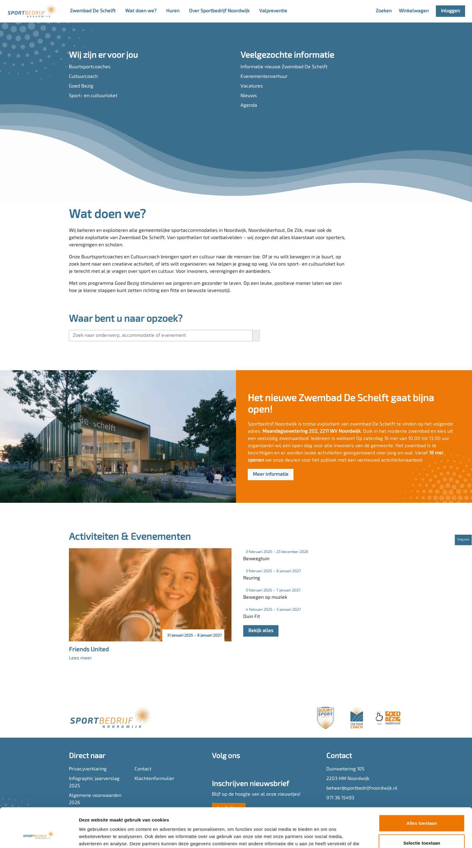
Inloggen (450, 11)
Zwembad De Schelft (93, 11)
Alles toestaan (421, 788)
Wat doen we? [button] (141, 11)
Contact (143, 769)
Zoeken (384, 11)
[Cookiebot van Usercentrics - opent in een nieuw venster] (39, 836)
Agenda (249, 105)
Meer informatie (270, 474)
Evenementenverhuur (264, 76)
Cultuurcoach (83, 76)
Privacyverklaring (88, 769)
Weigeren (421, 828)
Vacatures (252, 86)
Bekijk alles (260, 630)
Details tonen (325, 836)
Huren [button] (172, 11)
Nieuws (249, 96)
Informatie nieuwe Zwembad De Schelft (284, 67)
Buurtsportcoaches (89, 67)
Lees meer (80, 658)
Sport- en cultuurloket (93, 96)
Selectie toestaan (421, 808)
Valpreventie (273, 11)
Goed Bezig (81, 86)
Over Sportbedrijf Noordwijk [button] (219, 11)
